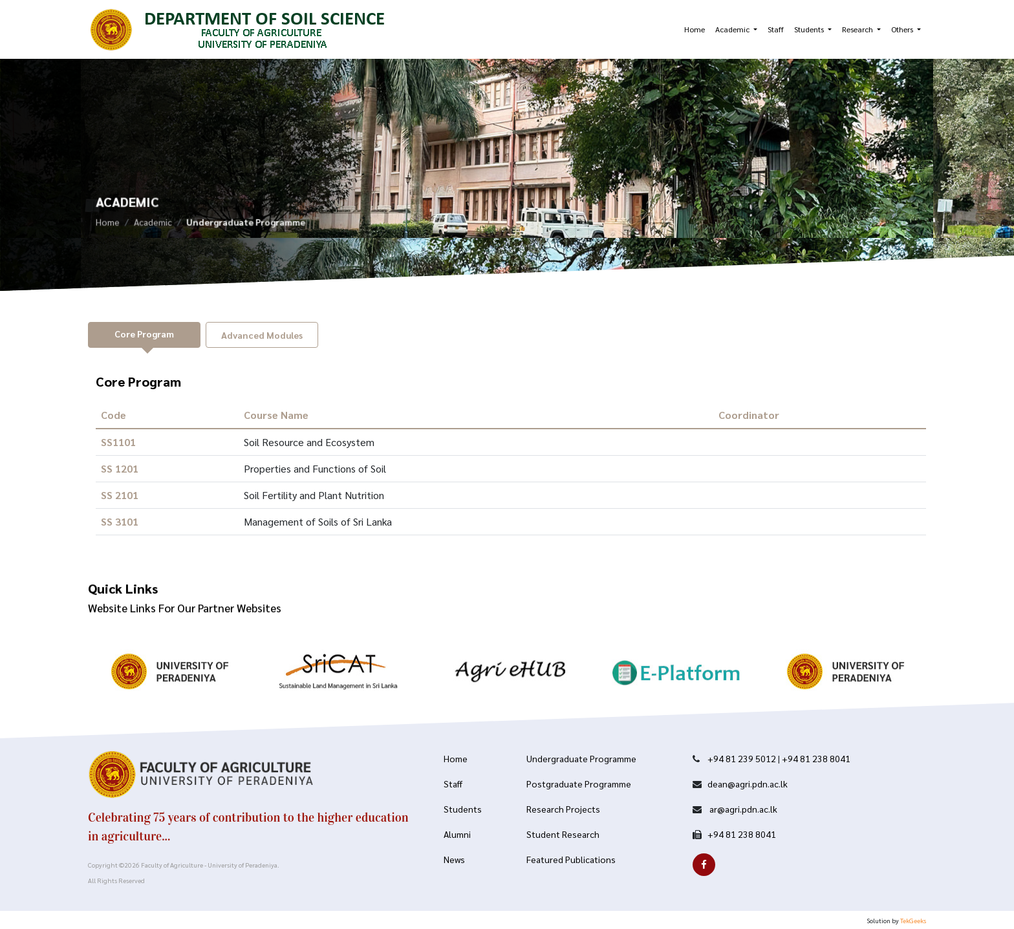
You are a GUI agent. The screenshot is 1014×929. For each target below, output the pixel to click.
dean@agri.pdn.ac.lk (747, 783)
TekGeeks (913, 920)
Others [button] (903, 29)
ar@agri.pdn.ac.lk (742, 809)
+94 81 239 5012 (741, 758)
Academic (153, 226)
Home (694, 29)
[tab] (144, 335)
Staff (776, 29)
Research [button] (858, 29)
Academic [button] (733, 29)
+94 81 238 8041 (816, 758)
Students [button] (810, 29)
